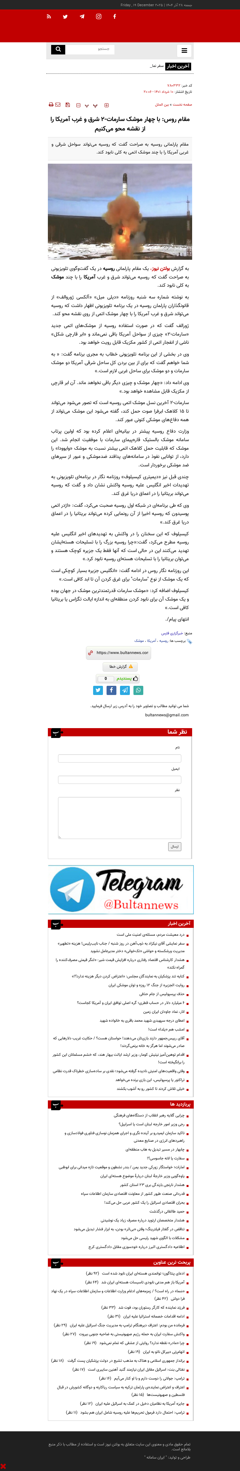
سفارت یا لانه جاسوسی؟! (166, 1158)
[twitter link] (98, 690)
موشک (139, 641)
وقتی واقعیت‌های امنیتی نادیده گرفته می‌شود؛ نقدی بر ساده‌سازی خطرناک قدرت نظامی (119, 1071)
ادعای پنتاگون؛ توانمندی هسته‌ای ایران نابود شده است (135, 1274)
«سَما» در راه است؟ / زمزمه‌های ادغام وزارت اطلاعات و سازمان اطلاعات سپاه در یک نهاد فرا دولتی (118, 1295)
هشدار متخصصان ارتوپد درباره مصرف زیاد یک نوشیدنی (143, 1220)
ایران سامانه (156, 1458)
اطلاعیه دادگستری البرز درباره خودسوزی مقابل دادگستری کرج (137, 1247)
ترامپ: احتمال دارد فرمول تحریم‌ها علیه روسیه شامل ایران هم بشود (125, 1413)
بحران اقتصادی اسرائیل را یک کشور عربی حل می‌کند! (144, 1203)
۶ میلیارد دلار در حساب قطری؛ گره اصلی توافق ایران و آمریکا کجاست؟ (131, 1003)
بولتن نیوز (161, 269)
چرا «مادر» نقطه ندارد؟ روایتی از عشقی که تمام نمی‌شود (134, 1343)
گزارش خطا (121, 667)
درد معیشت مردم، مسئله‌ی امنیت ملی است (151, 935)
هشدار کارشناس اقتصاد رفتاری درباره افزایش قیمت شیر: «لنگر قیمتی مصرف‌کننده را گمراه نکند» (120, 963)
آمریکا (151, 641)
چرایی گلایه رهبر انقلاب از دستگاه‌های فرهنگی (149, 1115)
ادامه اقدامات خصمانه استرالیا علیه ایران (146, 1316)
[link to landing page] (161, 26)
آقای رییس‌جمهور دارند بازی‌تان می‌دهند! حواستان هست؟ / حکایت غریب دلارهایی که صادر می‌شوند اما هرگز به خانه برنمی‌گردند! (119, 1042)
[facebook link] (111, 690)
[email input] (119, 780)
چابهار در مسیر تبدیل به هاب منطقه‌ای (155, 1150)
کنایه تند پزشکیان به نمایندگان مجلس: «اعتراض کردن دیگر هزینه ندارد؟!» (128, 976)
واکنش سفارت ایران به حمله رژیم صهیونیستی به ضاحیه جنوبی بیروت (124, 1334)
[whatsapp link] (138, 690)
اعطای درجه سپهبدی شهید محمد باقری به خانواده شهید (142, 1021)
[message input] (119, 818)
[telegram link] (125, 690)
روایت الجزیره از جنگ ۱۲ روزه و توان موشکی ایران (147, 985)
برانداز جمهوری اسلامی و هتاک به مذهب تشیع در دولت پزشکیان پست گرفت (118, 1361)
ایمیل (175, 769)
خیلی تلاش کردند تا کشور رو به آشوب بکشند (151, 1089)
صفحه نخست (182, 105)
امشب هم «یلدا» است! (166, 1029)
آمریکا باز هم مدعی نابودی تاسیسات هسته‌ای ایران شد (135, 1282)
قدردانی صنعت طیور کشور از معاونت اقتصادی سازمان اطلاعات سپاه (133, 1194)
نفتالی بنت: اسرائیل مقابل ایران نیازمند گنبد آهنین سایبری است (128, 1370)
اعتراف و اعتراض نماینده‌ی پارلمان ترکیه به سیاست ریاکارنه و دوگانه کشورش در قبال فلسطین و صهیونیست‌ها (121, 1391)
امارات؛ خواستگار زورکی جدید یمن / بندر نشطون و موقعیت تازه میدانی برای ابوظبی (122, 1167)
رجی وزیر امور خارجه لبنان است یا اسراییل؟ (152, 1124)
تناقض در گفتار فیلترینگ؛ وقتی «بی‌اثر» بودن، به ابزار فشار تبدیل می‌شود (129, 1229)
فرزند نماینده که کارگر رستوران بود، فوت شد (143, 1308)
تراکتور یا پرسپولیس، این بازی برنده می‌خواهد (150, 1080)
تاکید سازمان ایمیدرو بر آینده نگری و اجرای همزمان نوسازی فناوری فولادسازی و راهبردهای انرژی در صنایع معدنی (125, 1137)
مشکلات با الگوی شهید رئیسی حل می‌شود (153, 1238)
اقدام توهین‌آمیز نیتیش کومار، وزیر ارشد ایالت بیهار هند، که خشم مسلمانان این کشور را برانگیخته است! (118, 1058)
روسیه (163, 641)
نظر (177, 790)
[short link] (122, 653)
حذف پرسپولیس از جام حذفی (162, 994)
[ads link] (121, 889)
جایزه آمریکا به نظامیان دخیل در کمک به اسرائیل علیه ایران (132, 1404)
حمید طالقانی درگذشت (167, 1212)
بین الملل (162, 105)
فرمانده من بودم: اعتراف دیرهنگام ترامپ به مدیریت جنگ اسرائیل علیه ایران (119, 1325)
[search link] (58, 49)
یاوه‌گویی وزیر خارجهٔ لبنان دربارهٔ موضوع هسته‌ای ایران (142, 1176)
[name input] (119, 758)
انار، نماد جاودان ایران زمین (164, 1012)
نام (177, 747)
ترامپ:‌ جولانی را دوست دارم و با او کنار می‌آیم (142, 1378)
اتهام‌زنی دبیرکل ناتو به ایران (156, 1352)
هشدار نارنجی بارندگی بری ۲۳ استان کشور (152, 1185)
